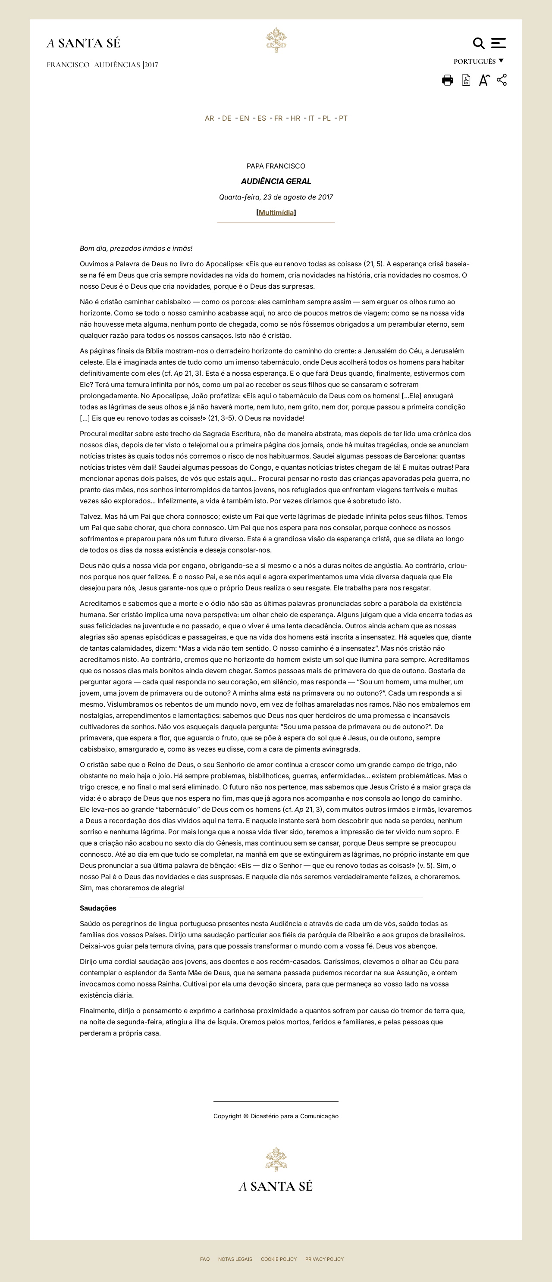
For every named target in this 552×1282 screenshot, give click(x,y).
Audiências (118, 64)
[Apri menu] (497, 43)
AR (209, 118)
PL (327, 118)
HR (295, 118)
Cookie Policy (279, 1259)
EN (244, 118)
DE (227, 118)
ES (261, 118)
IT (311, 118)
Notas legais (235, 1259)
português (474, 63)
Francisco (69, 64)
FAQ (205, 1259)
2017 (151, 64)
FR (278, 118)
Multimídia (276, 212)
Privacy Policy (324, 1259)
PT (343, 118)
